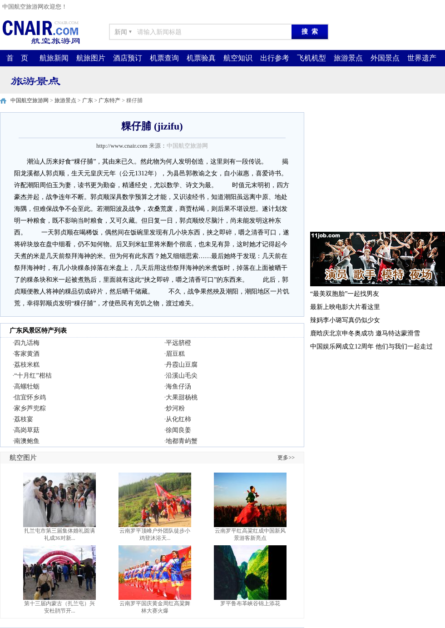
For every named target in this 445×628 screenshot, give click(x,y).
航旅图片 (90, 58)
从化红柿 (178, 419)
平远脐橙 (178, 342)
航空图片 (23, 457)
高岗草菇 (27, 430)
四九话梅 (27, 342)
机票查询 (164, 58)
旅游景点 (348, 58)
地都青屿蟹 (182, 441)
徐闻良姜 (178, 430)
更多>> (286, 457)
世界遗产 (421, 58)
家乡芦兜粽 (30, 408)
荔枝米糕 (27, 364)
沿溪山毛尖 (182, 375)
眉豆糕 (175, 353)
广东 (87, 100)
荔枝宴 (23, 419)
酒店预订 (127, 58)
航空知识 (237, 58)
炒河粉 (175, 408)
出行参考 (274, 58)
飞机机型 (311, 58)
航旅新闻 (54, 58)
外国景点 (385, 58)
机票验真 (201, 58)
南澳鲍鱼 (27, 441)
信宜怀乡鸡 (30, 397)
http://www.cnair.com (122, 145)
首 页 (17, 58)
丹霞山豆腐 (182, 364)
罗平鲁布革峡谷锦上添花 (250, 603)
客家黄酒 (27, 353)
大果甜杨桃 (182, 397)
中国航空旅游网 (29, 100)
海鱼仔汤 (178, 386)
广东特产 (109, 100)
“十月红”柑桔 (32, 375)
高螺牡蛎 (27, 386)
